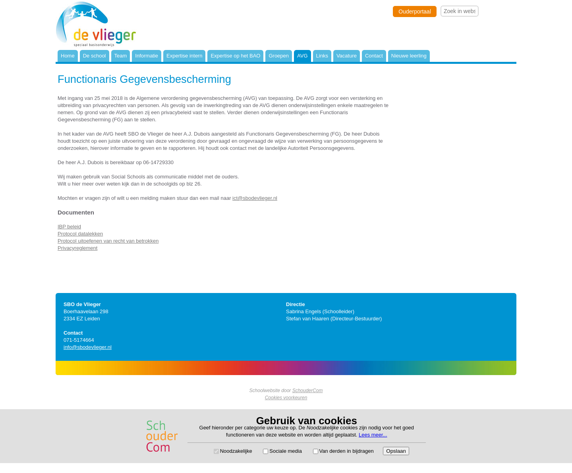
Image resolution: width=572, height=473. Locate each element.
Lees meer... (373, 435)
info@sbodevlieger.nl (88, 347)
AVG (302, 56)
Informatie (146, 56)
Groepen (279, 56)
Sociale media (285, 451)
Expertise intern (184, 56)
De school (94, 56)
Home (68, 56)
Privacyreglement (77, 248)
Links (322, 56)
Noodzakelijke (236, 451)
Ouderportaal (414, 11)
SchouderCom (307, 390)
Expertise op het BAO (235, 56)
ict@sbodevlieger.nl (254, 198)
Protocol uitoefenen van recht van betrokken (108, 241)
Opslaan (396, 451)
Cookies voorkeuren (286, 397)
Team (120, 56)
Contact (374, 56)
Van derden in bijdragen (346, 451)
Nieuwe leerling (409, 56)
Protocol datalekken (80, 234)
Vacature (346, 56)
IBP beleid (69, 227)
